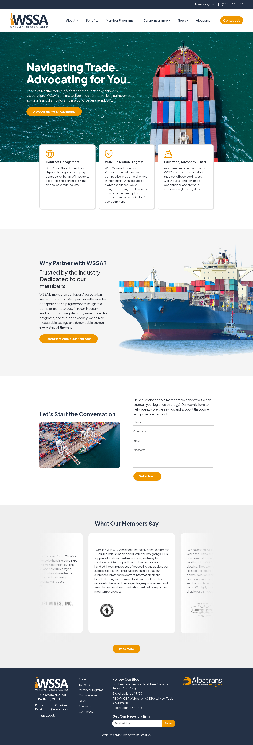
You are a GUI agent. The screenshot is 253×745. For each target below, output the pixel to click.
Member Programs (119, 20)
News (182, 20)
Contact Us (231, 20)
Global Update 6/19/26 (127, 693)
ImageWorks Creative (137, 735)
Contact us (86, 711)
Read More (126, 649)
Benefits (92, 20)
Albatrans (85, 706)
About (83, 679)
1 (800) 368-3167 (231, 4)
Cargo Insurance (89, 695)
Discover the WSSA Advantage (54, 111)
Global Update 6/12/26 (127, 707)
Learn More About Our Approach (69, 339)
